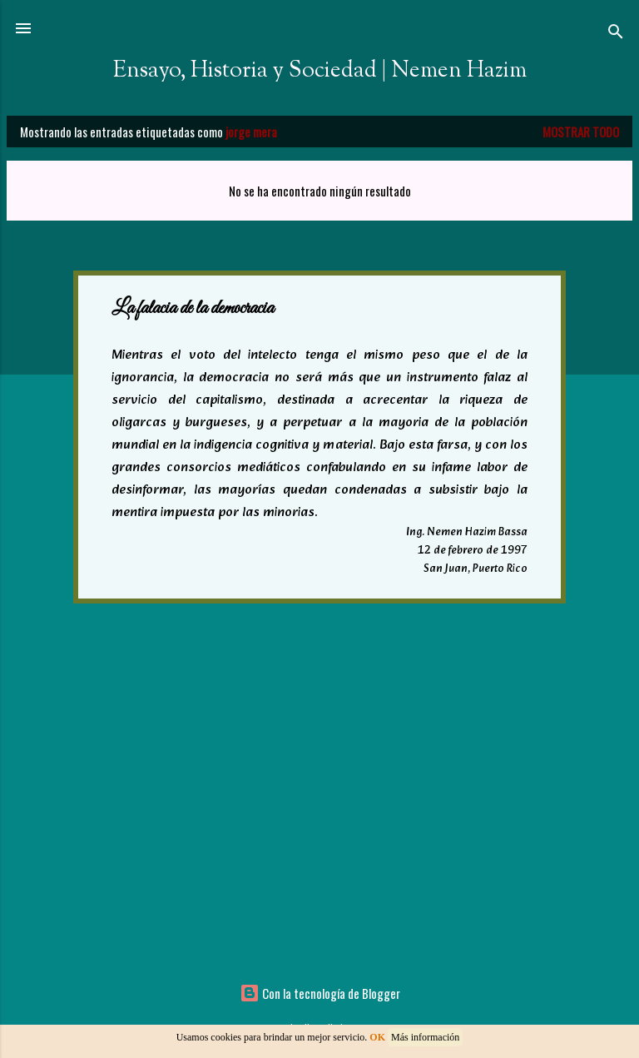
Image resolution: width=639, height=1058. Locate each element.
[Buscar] (616, 33)
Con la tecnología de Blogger (320, 993)
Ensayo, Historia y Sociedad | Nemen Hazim (320, 71)
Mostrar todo (580, 131)
